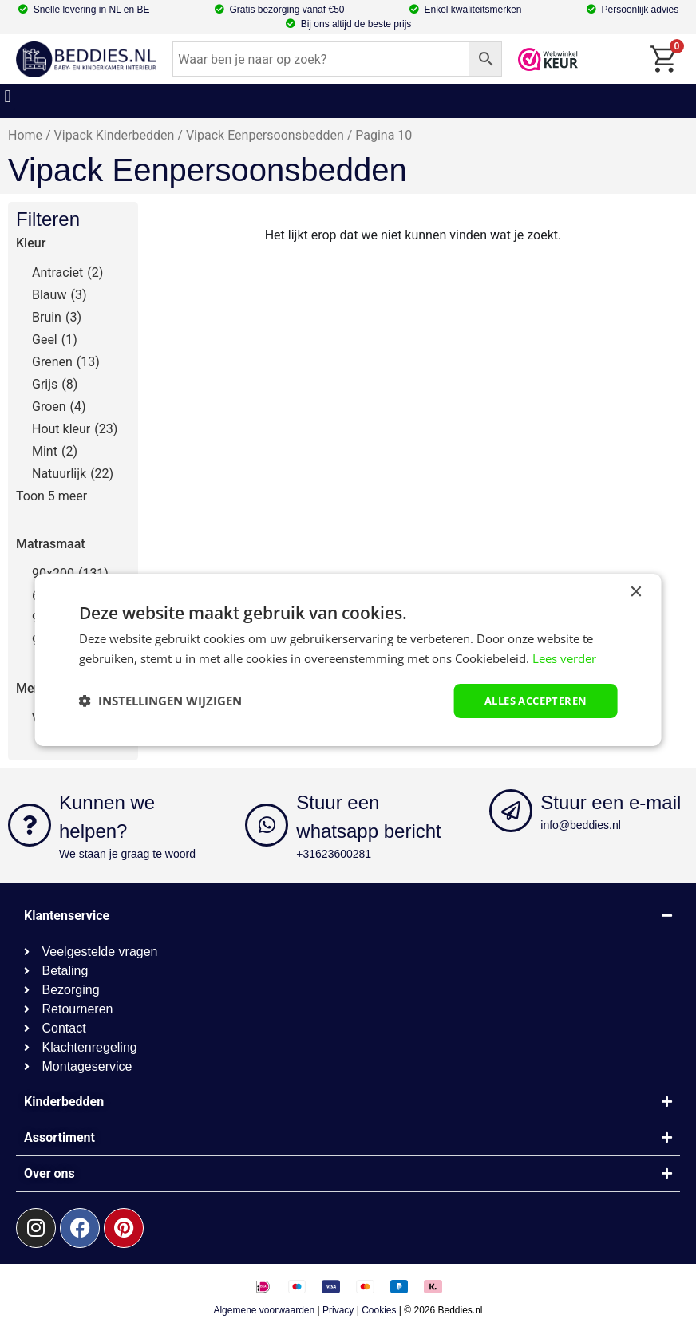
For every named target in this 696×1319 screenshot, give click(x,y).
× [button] (635, 591)
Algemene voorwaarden (263, 1310)
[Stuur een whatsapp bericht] (266, 825)
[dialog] (348, 659)
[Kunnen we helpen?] (29, 825)
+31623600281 (333, 853)
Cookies (379, 1310)
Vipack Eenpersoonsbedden (265, 135)
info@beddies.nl (580, 825)
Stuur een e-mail (610, 802)
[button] (7, 97)
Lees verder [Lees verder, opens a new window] (564, 657)
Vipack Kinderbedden (114, 135)
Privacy (338, 1310)
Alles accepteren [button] (530, 700)
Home (25, 135)
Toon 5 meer (51, 496)
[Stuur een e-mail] (510, 810)
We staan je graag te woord (127, 853)
